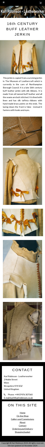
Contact (22, 425)
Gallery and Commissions (22, 419)
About (22, 422)
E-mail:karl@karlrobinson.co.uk (18, 397)
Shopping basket (22, 432)
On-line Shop (23, 416)
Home (22, 412)
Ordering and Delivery (22, 428)
